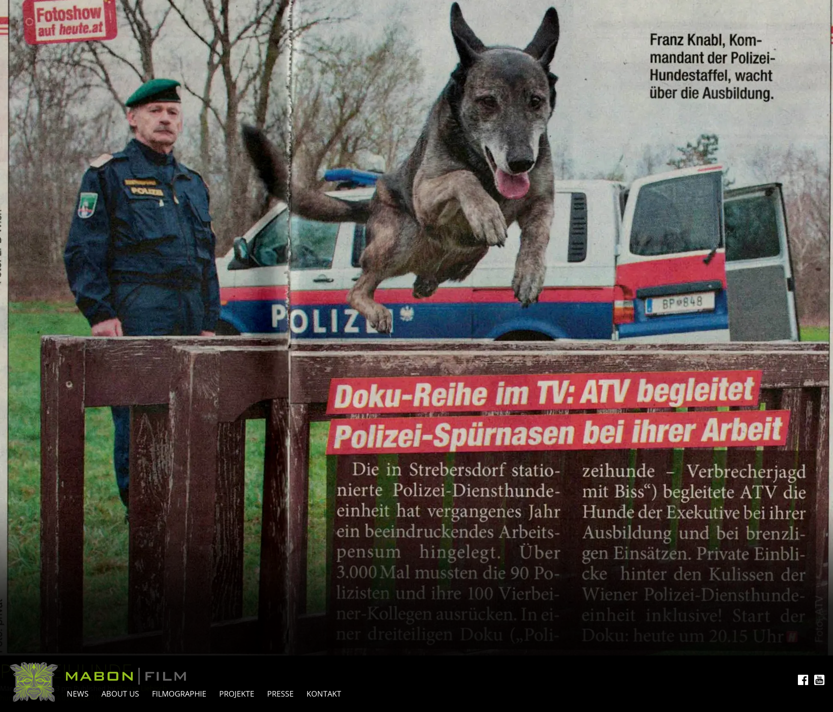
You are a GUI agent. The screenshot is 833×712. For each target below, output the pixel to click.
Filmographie (179, 693)
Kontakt (323, 693)
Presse (280, 693)
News (78, 693)
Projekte (236, 693)
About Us (120, 693)
